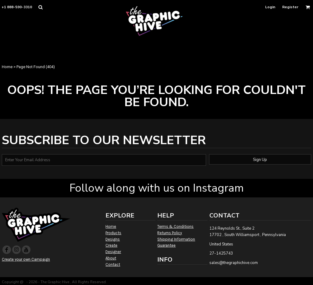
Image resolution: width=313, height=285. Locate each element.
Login (270, 7)
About (110, 258)
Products (113, 233)
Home (7, 66)
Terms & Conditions (175, 226)
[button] (40, 7)
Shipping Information (176, 239)
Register (290, 7)
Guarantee (166, 245)
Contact (112, 264)
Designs (112, 239)
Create (111, 245)
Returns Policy (169, 233)
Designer (113, 251)
